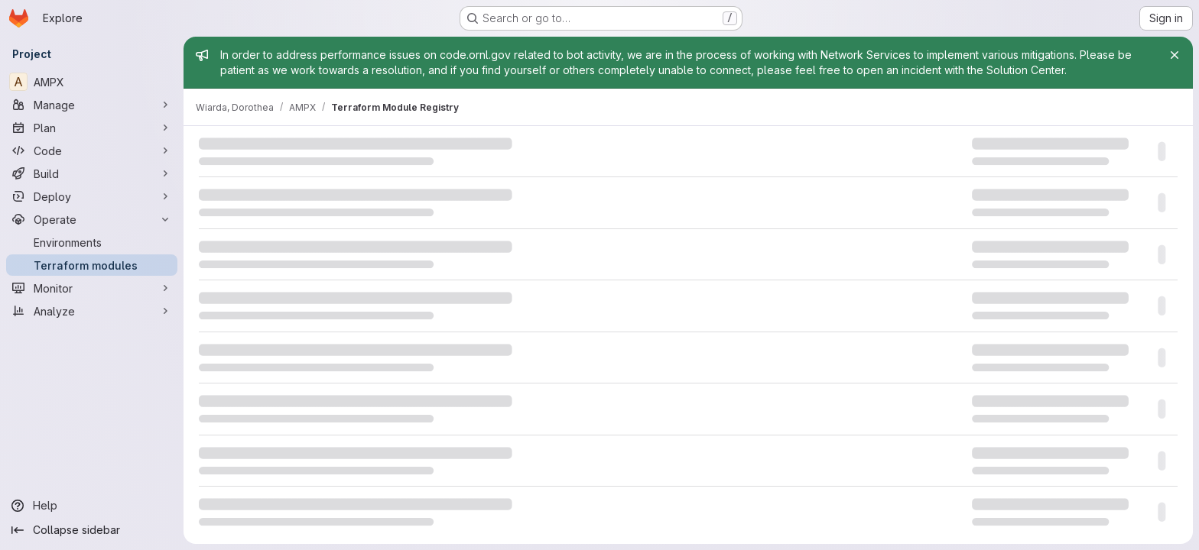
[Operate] (91, 219)
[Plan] (91, 127)
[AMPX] (91, 81)
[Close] (1174, 55)
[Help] (91, 505)
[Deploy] (91, 196)
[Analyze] (91, 311)
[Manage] (91, 104)
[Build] (91, 173)
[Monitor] (91, 288)
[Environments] (91, 242)
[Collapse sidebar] (91, 530)
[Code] (91, 150)
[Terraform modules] (91, 265)
